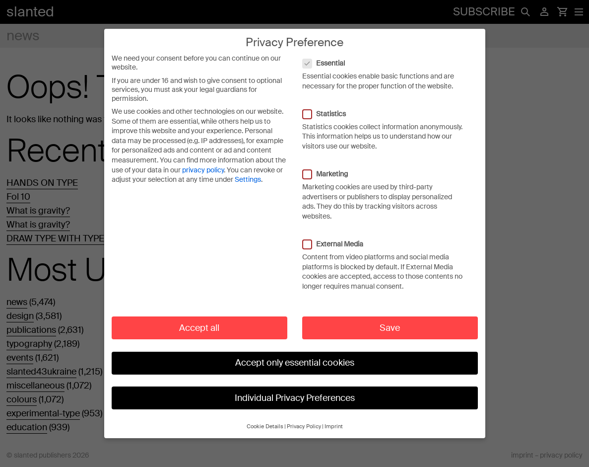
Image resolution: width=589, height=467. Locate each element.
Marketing (330, 163)
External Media (338, 234)
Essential (328, 53)
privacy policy (203, 160)
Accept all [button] (199, 317)
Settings (248, 169)
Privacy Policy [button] (304, 416)
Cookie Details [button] (265, 416)
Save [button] (390, 317)
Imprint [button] (334, 416)
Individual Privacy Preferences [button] (295, 387)
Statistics (329, 103)
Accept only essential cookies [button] (294, 352)
